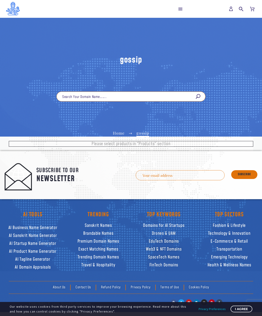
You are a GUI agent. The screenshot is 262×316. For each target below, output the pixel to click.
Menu (180, 9)
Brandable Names (98, 232)
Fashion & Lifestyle (229, 224)
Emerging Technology (229, 256)
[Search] (131, 98)
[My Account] (231, 9)
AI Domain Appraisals (33, 266)
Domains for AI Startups (163, 224)
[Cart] (252, 9)
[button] (241, 9)
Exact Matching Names (98, 248)
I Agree (241, 309)
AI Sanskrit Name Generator (33, 234)
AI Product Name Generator (32, 250)
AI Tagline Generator (32, 258)
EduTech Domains (164, 240)
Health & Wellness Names (229, 264)
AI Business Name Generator (32, 227)
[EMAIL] (183, 176)
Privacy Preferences (212, 309)
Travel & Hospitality (98, 264)
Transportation (229, 248)
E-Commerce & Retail (229, 240)
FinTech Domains (163, 264)
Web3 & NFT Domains (163, 248)
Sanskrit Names (98, 224)
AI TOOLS (32, 213)
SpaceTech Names (163, 256)
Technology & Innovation (229, 232)
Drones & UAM (164, 232)
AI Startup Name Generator (32, 242)
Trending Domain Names (98, 256)
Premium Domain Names (98, 240)
